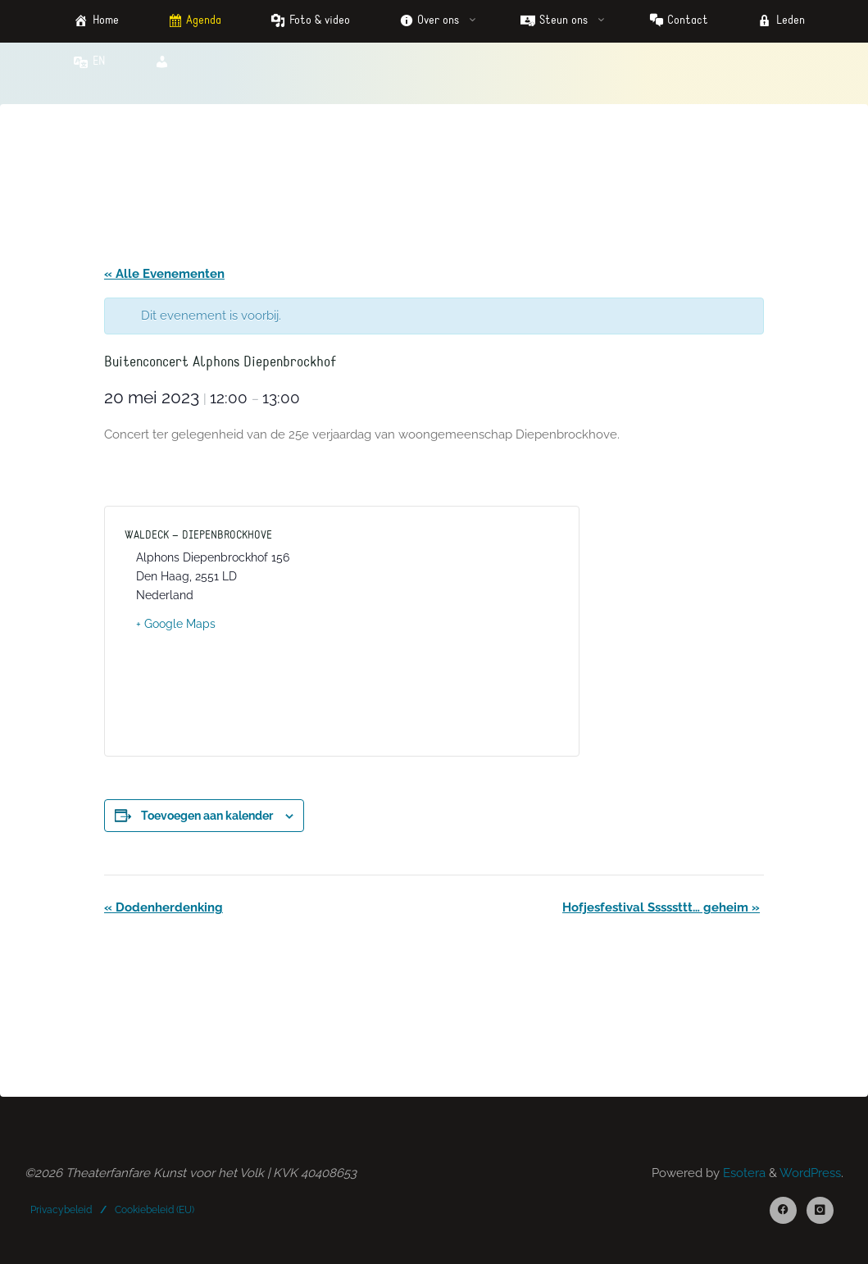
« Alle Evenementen (164, 273)
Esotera (743, 1173)
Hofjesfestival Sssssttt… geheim (661, 907)
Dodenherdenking (163, 907)
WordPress (810, 1173)
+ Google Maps (176, 623)
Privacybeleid (61, 1209)
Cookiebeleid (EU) (154, 1209)
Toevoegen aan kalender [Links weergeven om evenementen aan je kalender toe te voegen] (207, 815)
